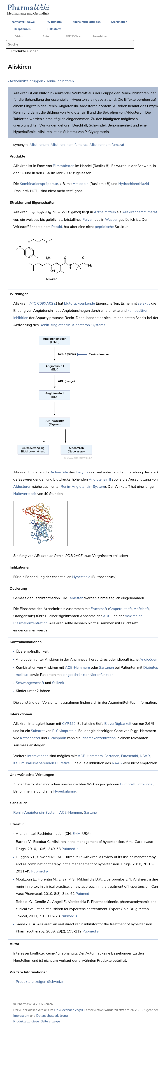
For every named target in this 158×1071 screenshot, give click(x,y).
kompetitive (137, 310)
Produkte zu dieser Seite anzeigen (37, 1021)
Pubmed (68, 848)
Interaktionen (37, 755)
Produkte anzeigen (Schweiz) (39, 981)
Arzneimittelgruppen (87, 22)
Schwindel (144, 784)
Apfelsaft (141, 608)
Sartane (90, 812)
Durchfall (127, 784)
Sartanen (106, 667)
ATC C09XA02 (41, 303)
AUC (107, 616)
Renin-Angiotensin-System (83, 486)
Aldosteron (22, 486)
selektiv (144, 303)
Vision (19, 36)
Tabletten (75, 598)
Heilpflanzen (22, 29)
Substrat (38, 730)
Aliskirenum (39, 144)
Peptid (56, 226)
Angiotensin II (100, 479)
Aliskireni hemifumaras (69, 144)
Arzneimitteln (105, 212)
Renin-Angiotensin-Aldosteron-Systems (72, 325)
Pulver (87, 219)
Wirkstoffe (54, 22)
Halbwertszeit (24, 493)
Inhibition (20, 317)
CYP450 (69, 723)
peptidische (104, 226)
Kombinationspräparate (39, 183)
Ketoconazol (30, 738)
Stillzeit (58, 682)
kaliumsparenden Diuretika (48, 763)
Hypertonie (81, 576)
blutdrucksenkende (79, 303)
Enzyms (82, 472)
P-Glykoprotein (64, 730)
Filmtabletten (63, 165)
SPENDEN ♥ (73, 36)
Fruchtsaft (99, 608)
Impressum (21, 1015)
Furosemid (129, 755)
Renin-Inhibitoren (60, 81)
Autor (46, 36)
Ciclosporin (57, 738)
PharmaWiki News (22, 22)
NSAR (145, 755)
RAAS (117, 763)
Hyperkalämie (64, 791)
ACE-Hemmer (70, 812)
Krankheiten (119, 22)
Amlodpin (81, 183)
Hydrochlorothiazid (133, 183)
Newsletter (100, 36)
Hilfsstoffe (54, 29)
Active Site (59, 472)
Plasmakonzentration (99, 738)
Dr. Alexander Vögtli (68, 1010)
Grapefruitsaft (120, 608)
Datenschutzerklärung (52, 1015)
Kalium (18, 763)
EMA (76, 833)
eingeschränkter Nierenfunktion (88, 674)
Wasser (111, 219)
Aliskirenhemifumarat (106, 144)
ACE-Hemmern (77, 667)
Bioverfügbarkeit (117, 723)
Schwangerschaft (30, 682)
